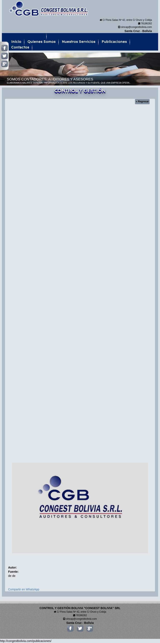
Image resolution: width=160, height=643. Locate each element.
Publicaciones (114, 42)
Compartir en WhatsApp (23, 589)
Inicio (16, 42)
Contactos (20, 47)
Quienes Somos (42, 42)
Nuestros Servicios (78, 42)
